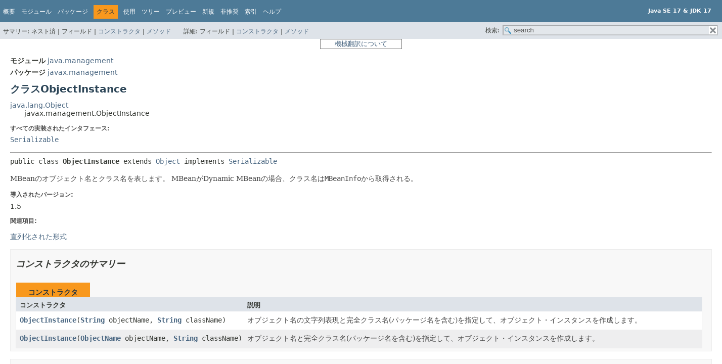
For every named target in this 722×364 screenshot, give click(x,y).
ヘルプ (272, 11)
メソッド (159, 31)
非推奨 (229, 11)
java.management (80, 61)
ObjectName (100, 338)
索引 (251, 11)
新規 (208, 11)
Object (168, 161)
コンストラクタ (119, 31)
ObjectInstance (48, 320)
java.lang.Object (39, 105)
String (92, 320)
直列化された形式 (38, 237)
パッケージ (73, 11)
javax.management (82, 72)
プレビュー (181, 11)
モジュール (36, 11)
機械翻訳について (361, 44)
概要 (9, 11)
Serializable (34, 139)
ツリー (151, 11)
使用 (129, 11)
